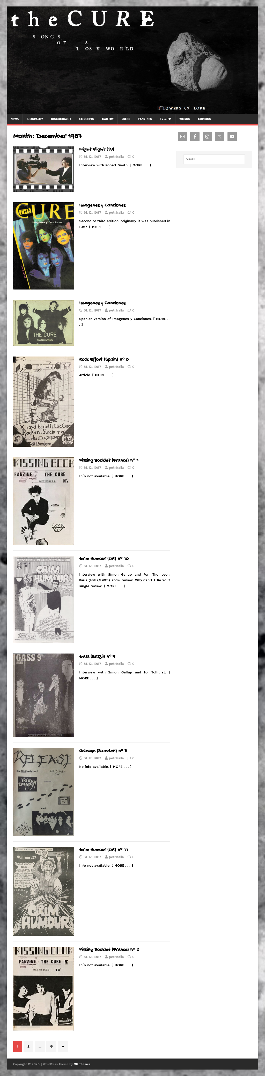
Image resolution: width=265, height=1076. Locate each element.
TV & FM (165, 119)
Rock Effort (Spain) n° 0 (104, 360)
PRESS (126, 119)
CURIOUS (204, 119)
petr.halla (116, 157)
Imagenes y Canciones (102, 206)
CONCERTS (86, 119)
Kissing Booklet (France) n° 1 (108, 461)
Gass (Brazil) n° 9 (97, 657)
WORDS (184, 119)
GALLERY (108, 119)
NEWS (15, 119)
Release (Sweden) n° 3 (103, 751)
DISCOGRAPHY (61, 119)
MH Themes (82, 1064)
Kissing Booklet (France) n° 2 (109, 950)
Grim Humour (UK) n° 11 (103, 850)
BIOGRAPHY (35, 119)
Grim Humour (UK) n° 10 (104, 559)
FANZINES (145, 119)
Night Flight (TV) (96, 150)
